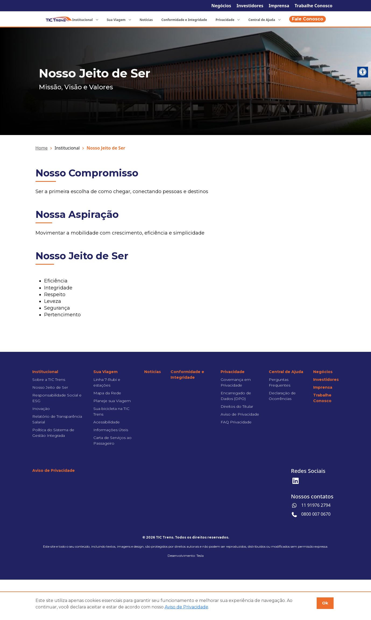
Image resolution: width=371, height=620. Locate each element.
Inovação (41, 408)
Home (42, 148)
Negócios (221, 6)
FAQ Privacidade (236, 422)
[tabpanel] (185, 81)
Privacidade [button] (225, 19)
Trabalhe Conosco (313, 6)
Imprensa (279, 6)
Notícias (146, 19)
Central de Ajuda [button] (262, 19)
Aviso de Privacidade (240, 414)
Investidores (249, 6)
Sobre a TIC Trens (48, 379)
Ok (325, 602)
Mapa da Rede (107, 393)
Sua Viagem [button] (116, 19)
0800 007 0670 (311, 514)
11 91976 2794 (311, 505)
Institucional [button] (82, 19)
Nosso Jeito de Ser (50, 387)
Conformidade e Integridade (184, 19)
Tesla (200, 556)
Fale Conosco (307, 19)
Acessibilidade (106, 422)
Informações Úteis (110, 429)
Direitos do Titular (237, 406)
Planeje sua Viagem (112, 400)
